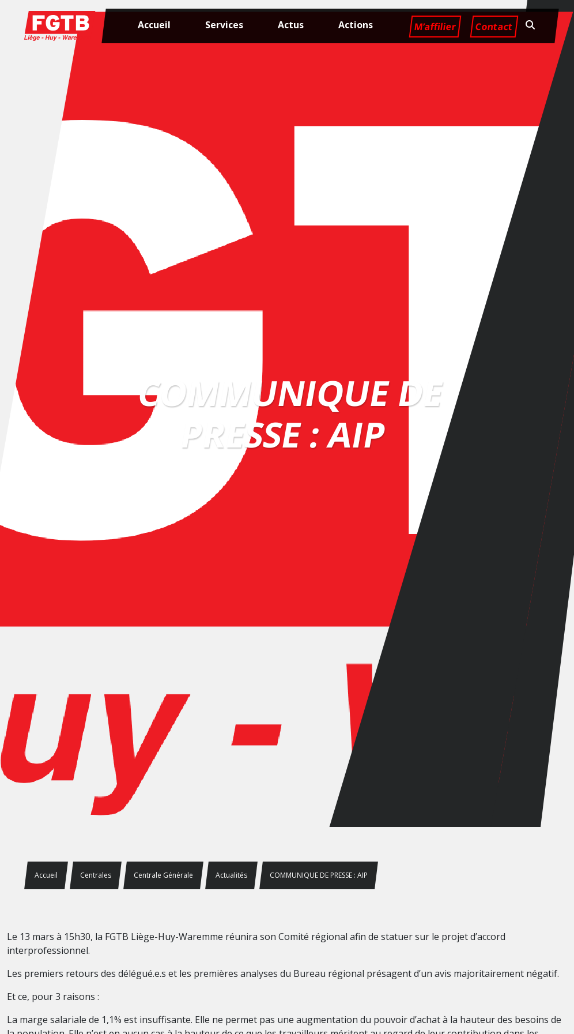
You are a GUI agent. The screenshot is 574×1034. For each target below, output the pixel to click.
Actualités (231, 875)
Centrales (95, 875)
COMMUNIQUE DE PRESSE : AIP (319, 875)
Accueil (154, 24)
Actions (355, 24)
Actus (291, 24)
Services (224, 24)
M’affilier (434, 26)
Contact (493, 26)
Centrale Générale (163, 875)
